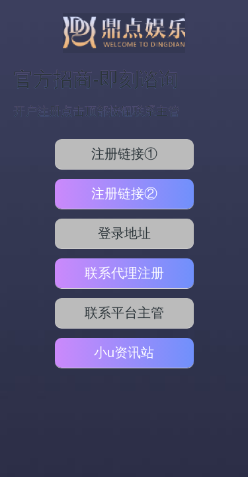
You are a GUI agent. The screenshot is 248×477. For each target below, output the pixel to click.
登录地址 (124, 233)
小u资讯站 (124, 352)
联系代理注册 (124, 273)
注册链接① (124, 153)
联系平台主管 (124, 312)
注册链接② (124, 193)
